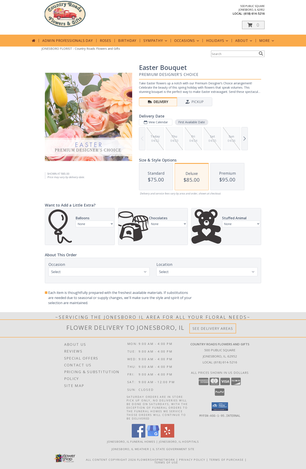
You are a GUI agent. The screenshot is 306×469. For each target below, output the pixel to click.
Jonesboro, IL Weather (130, 449)
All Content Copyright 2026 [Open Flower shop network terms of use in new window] (111, 460)
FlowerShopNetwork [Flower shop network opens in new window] (156, 460)
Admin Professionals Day (67, 40)
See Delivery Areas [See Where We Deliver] (213, 328)
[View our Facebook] (138, 436)
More (267, 40)
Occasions (187, 40)
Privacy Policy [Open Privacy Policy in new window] (192, 460)
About (244, 40)
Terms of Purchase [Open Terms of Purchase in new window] (226, 460)
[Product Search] (234, 54)
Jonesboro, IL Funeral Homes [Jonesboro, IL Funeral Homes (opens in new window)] (131, 441)
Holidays (217, 40)
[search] (261, 53)
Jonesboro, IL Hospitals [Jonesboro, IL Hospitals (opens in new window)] (179, 441)
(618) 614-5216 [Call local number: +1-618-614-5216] (254, 13)
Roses (105, 40)
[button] (253, 25)
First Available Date (191, 122)
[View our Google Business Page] (153, 436)
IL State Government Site (173, 449)
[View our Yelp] (167, 436)
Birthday (127, 40)
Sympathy (155, 40)
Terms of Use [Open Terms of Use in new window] (166, 462)
